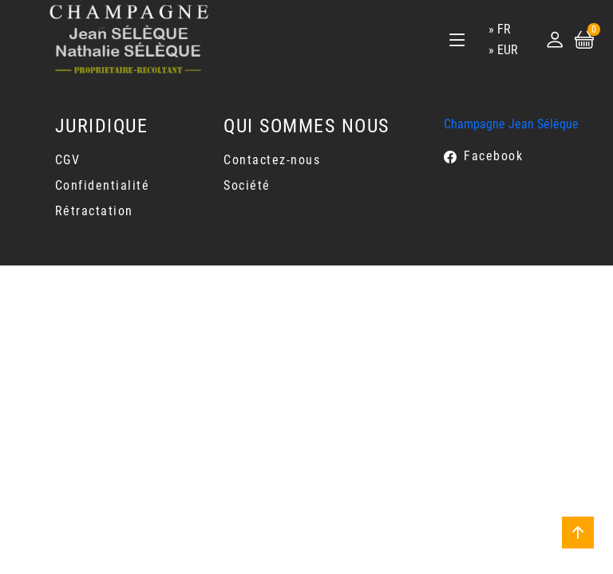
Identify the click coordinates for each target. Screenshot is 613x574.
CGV (68, 159)
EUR (507, 49)
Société (247, 185)
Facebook (493, 155)
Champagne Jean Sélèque (511, 124)
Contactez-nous (271, 159)
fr (504, 29)
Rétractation (94, 210)
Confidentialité (102, 185)
